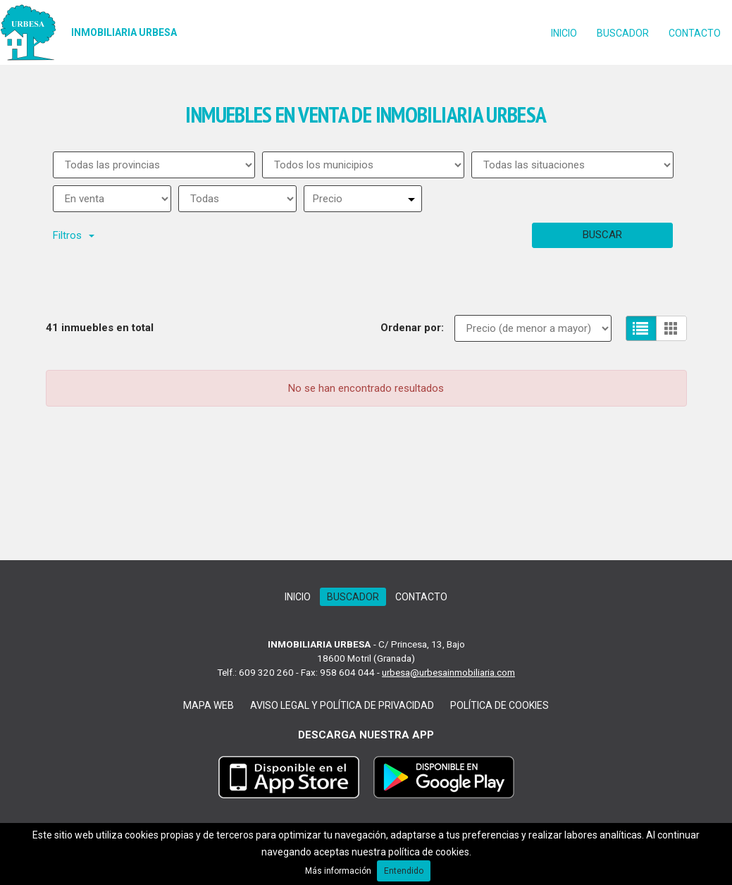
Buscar (602, 234)
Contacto (695, 33)
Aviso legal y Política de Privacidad (342, 705)
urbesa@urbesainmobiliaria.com (448, 672)
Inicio (564, 33)
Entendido (403, 871)
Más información (338, 871)
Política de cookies (499, 705)
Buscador (623, 33)
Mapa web (208, 705)
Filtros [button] (73, 235)
